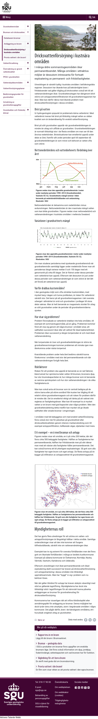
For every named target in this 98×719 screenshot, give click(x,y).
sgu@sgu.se (40, 690)
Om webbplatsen (62, 687)
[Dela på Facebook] (85, 620)
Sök (93, 17)
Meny (8, 17)
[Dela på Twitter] (90, 620)
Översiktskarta (61, 682)
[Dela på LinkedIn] (94, 620)
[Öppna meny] (28, 27)
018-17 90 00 (45, 682)
